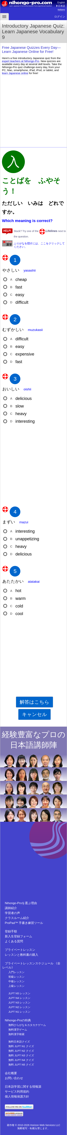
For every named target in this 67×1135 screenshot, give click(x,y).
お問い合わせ (14, 1078)
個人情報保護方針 (17, 1096)
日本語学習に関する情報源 (23, 1086)
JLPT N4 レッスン (19, 997)
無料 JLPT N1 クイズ (21, 1046)
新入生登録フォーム (18, 936)
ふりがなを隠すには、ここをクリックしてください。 (39, 245)
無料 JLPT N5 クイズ (21, 1064)
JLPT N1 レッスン (19, 1011)
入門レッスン (16, 972)
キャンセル (34, 714)
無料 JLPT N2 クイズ (21, 1050)
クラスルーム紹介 (17, 918)
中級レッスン (16, 981)
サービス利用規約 (17, 1091)
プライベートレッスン (20, 949)
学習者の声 (12, 913)
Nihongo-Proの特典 (18, 1020)
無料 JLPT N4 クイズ (21, 1059)
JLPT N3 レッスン (19, 1002)
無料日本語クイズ (19, 1041)
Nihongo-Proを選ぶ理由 (21, 903)
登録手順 (11, 931)
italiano (61, 9)
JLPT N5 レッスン (19, 993)
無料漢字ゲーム (17, 1029)
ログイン (59, 16)
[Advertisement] (33, 110)
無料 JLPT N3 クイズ (21, 1055)
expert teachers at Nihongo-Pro (20, 61)
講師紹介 (11, 908)
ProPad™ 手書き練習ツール (24, 923)
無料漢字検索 (16, 1034)
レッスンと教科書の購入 (21, 954)
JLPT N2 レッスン (19, 1007)
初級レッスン (16, 976)
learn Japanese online (15, 73)
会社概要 (11, 1073)
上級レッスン (16, 985)
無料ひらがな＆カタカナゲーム (27, 1024)
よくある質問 (14, 941)
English (61, 2)
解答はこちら (34, 702)
